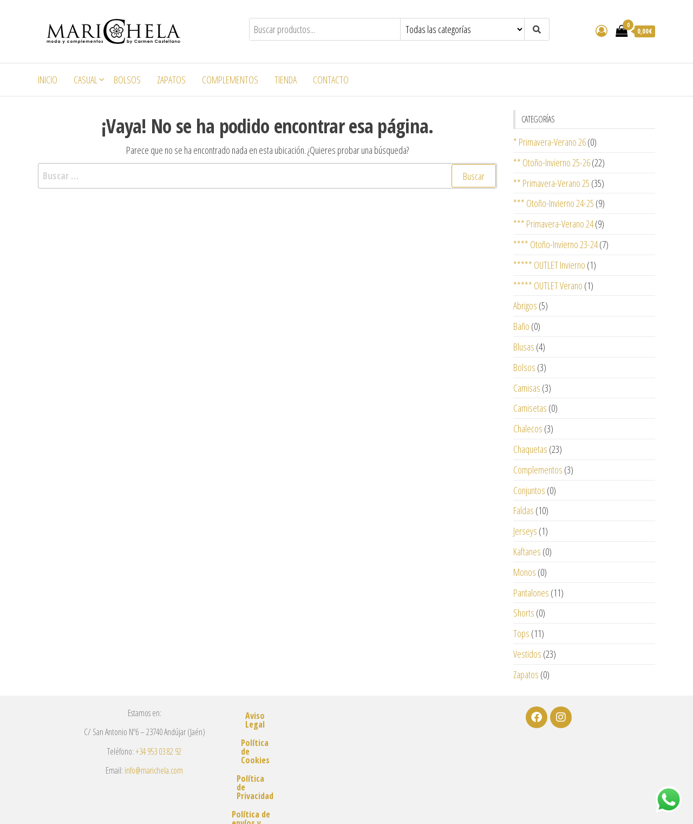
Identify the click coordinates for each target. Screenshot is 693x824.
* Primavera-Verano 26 (549, 141)
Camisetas (530, 407)
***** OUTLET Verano (548, 285)
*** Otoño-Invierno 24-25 (553, 203)
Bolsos (127, 79)
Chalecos (527, 428)
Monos (524, 572)
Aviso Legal (346, 716)
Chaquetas (530, 449)
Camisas (526, 387)
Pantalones (531, 592)
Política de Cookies (346, 734)
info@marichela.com (154, 770)
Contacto (331, 79)
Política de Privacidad (346, 752)
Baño (521, 326)
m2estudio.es (469, 801)
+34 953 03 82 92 (158, 751)
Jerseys (525, 530)
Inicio (47, 79)
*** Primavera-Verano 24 (553, 223)
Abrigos (525, 305)
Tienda (285, 79)
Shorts (523, 612)
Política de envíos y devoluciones (346, 771)
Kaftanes (527, 551)
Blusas (523, 346)
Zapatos (171, 79)
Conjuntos (529, 490)
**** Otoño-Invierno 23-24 (555, 244)
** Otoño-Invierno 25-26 (551, 162)
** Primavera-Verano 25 (551, 183)
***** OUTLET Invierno (549, 264)
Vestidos (527, 653)
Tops (521, 633)
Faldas (523, 510)
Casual (85, 79)
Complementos (230, 79)
